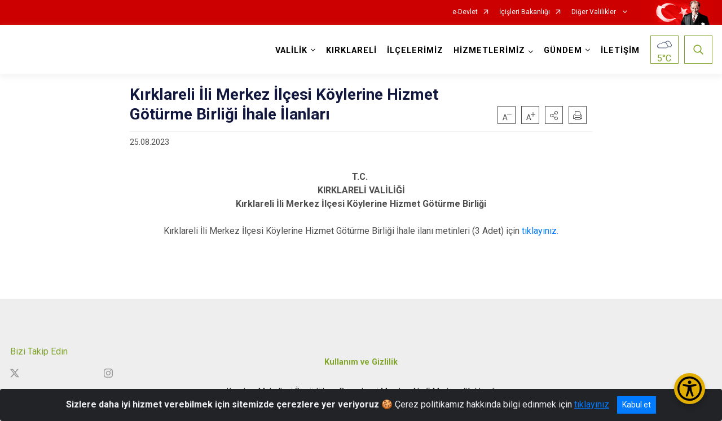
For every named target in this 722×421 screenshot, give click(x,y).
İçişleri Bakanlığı (524, 12)
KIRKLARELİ (351, 50)
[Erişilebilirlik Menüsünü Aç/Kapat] (689, 388)
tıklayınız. (540, 230)
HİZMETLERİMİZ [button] (489, 50)
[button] (554, 115)
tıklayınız (591, 404)
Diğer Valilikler (594, 12)
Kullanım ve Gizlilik (361, 362)
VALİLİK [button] (291, 50)
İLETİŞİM (620, 50)
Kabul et (636, 404)
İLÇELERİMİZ (415, 50)
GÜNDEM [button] (563, 50)
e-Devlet (465, 12)
